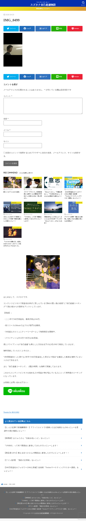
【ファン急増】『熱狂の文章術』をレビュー (22, 463)
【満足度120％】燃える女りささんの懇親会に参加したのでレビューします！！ (36, 455)
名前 (6, 121)
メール (6, 133)
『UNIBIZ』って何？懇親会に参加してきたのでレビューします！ (31, 448)
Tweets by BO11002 (11, 415)
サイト (6, 144)
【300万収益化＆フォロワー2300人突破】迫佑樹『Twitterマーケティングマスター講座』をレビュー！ (41, 472)
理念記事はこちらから (43, 8)
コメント (7, 96)
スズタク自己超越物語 (43, 4)
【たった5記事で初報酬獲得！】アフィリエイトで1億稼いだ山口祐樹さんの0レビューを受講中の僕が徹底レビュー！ (41, 432)
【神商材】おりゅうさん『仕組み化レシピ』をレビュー (27, 441)
